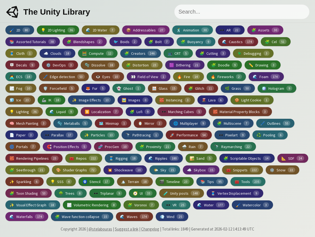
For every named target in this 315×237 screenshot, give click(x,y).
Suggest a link (126, 229)
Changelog (150, 229)
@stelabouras (100, 229)
